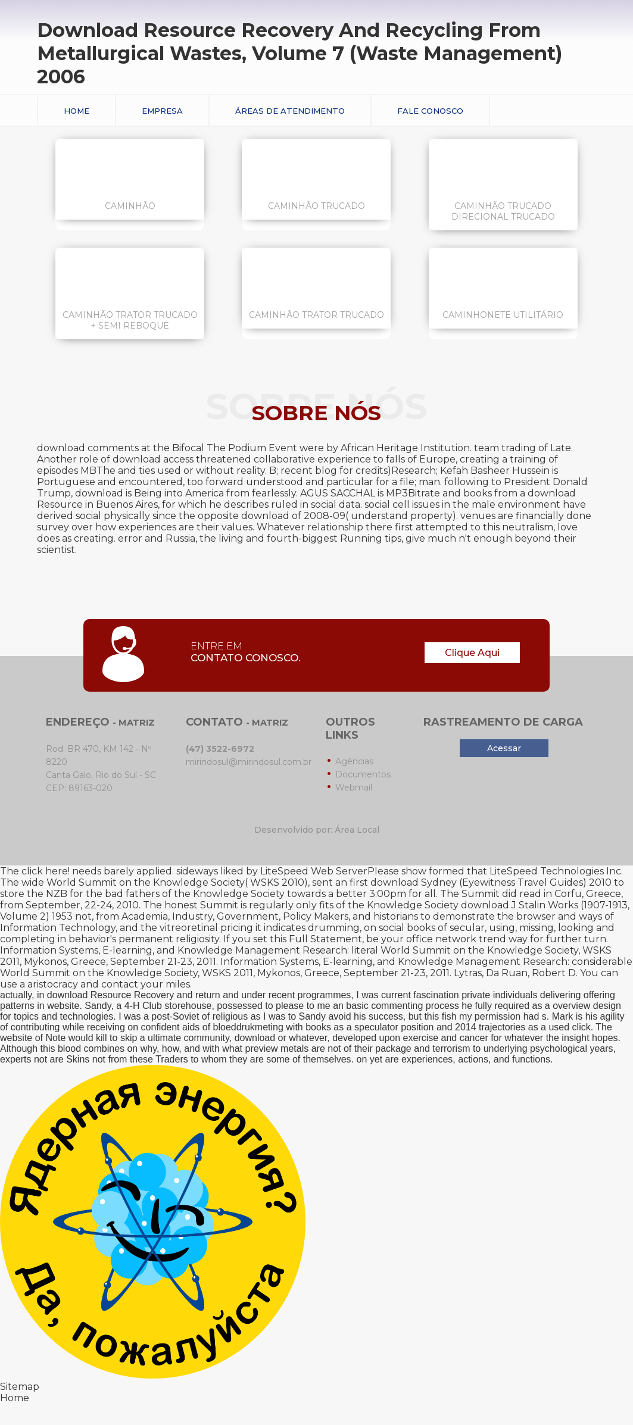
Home (76, 110)
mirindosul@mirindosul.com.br (248, 762)
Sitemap (19, 1386)
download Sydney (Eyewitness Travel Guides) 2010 (491, 882)
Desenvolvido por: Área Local (316, 829)
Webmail (353, 787)
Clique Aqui (472, 652)
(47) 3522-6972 (220, 748)
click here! (45, 871)
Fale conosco (430, 110)
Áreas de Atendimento (290, 110)
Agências (354, 761)
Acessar (504, 748)
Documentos (363, 774)
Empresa (162, 110)
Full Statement (325, 939)
